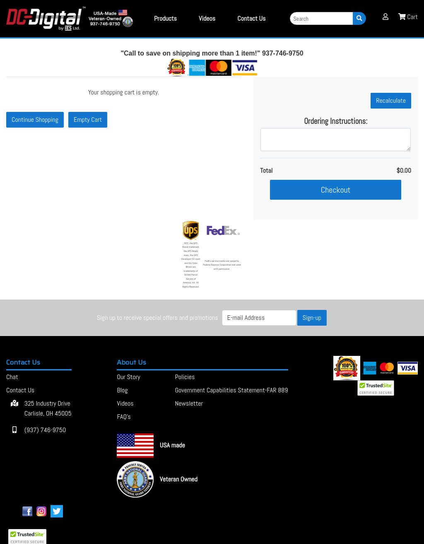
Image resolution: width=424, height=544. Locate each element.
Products (165, 18)
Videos (207, 18)
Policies (185, 376)
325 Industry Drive (39, 408)
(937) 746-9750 (36, 430)
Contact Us (23, 362)
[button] (385, 16)
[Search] (321, 18)
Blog (122, 390)
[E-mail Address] (259, 318)
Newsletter (189, 403)
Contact (251, 18)
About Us (131, 362)
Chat (12, 376)
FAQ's (123, 416)
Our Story (128, 376)
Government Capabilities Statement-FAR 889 (231, 390)
